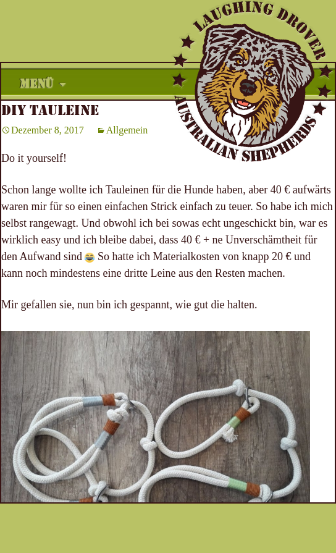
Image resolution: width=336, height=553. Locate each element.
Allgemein (127, 130)
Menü (37, 84)
